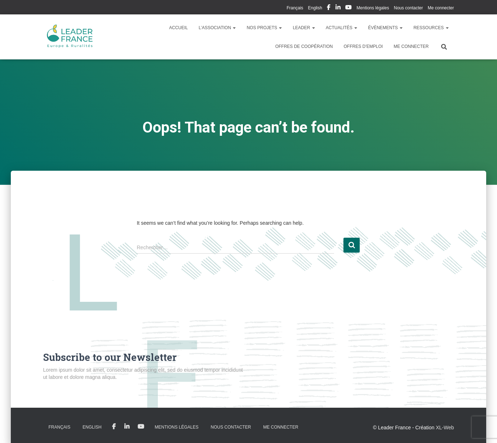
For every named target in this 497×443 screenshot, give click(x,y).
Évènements (385, 27)
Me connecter (441, 7)
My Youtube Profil (348, 8)
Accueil (178, 27)
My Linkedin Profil (338, 8)
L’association (217, 27)
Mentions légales (372, 7)
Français (295, 7)
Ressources (430, 27)
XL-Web (445, 427)
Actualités (341, 27)
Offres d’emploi (363, 46)
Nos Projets (264, 27)
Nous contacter (408, 7)
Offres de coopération (304, 46)
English (315, 7)
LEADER (304, 27)
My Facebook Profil (328, 8)
